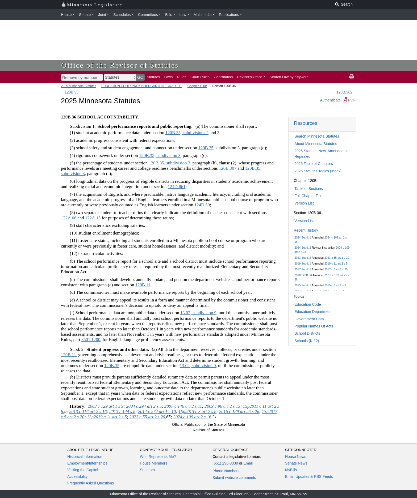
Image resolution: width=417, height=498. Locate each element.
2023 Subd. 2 (302, 257)
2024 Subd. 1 (302, 237)
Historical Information (84, 456)
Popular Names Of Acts (313, 326)
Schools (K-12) (306, 341)
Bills (168, 14)
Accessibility (77, 476)
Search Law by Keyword (289, 77)
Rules (181, 77)
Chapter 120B (197, 86)
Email (248, 463)
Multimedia (203, 14)
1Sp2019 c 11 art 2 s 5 (107, 416)
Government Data (309, 319)
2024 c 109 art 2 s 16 (192, 416)
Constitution (223, 77)
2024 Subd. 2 (302, 247)
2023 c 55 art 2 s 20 (336, 257)
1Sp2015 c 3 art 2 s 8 (197, 411)
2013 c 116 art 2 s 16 (88, 411)
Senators (147, 470)
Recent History (306, 230)
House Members (153, 463)
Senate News (296, 463)
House (66, 14)
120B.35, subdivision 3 (160, 155)
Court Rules (200, 77)
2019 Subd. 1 (302, 263)
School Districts (307, 333)
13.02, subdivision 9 (198, 312)
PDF (349, 100)
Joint (102, 14)
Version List (304, 203)
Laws (168, 77)
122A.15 (93, 217)
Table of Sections (308, 188)
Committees (148, 14)
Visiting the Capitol (82, 470)
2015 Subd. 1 (302, 285)
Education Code (307, 304)
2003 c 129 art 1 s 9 (105, 406)
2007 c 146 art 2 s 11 (183, 406)
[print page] (351, 77)
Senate (85, 14)
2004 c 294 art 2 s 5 (144, 406)
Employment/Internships (87, 463)
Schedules (122, 14)
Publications (229, 14)
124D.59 (202, 204)
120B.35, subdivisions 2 (186, 132)
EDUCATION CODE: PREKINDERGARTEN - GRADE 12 (141, 86)
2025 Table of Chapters (313, 163)
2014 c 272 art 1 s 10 (157, 411)
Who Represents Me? (158, 456)
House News (295, 456)
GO (140, 77)
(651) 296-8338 (225, 463)
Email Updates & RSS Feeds (309, 476)
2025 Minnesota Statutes (78, 86)
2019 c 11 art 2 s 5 (336, 263)
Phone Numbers (225, 471)
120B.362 (344, 92)
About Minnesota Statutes (315, 144)
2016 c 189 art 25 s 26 (239, 411)
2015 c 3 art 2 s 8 (335, 285)
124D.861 (177, 186)
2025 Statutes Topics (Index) (317, 171)
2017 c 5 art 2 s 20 (336, 269)
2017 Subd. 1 (302, 269)
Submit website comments (234, 477)
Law (183, 14)
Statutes (153, 77)
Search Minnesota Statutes (316, 136)
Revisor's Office (249, 77)
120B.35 (71, 92)
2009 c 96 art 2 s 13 (222, 406)
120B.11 (143, 284)
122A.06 (68, 217)
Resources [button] (305, 123)
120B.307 (227, 168)
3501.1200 (90, 339)
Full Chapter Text (308, 196)
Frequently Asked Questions (90, 483)
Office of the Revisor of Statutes (120, 65)
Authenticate (330, 100)
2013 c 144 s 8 (122, 411)
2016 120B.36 (303, 275)
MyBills (291, 470)
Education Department (312, 311)
